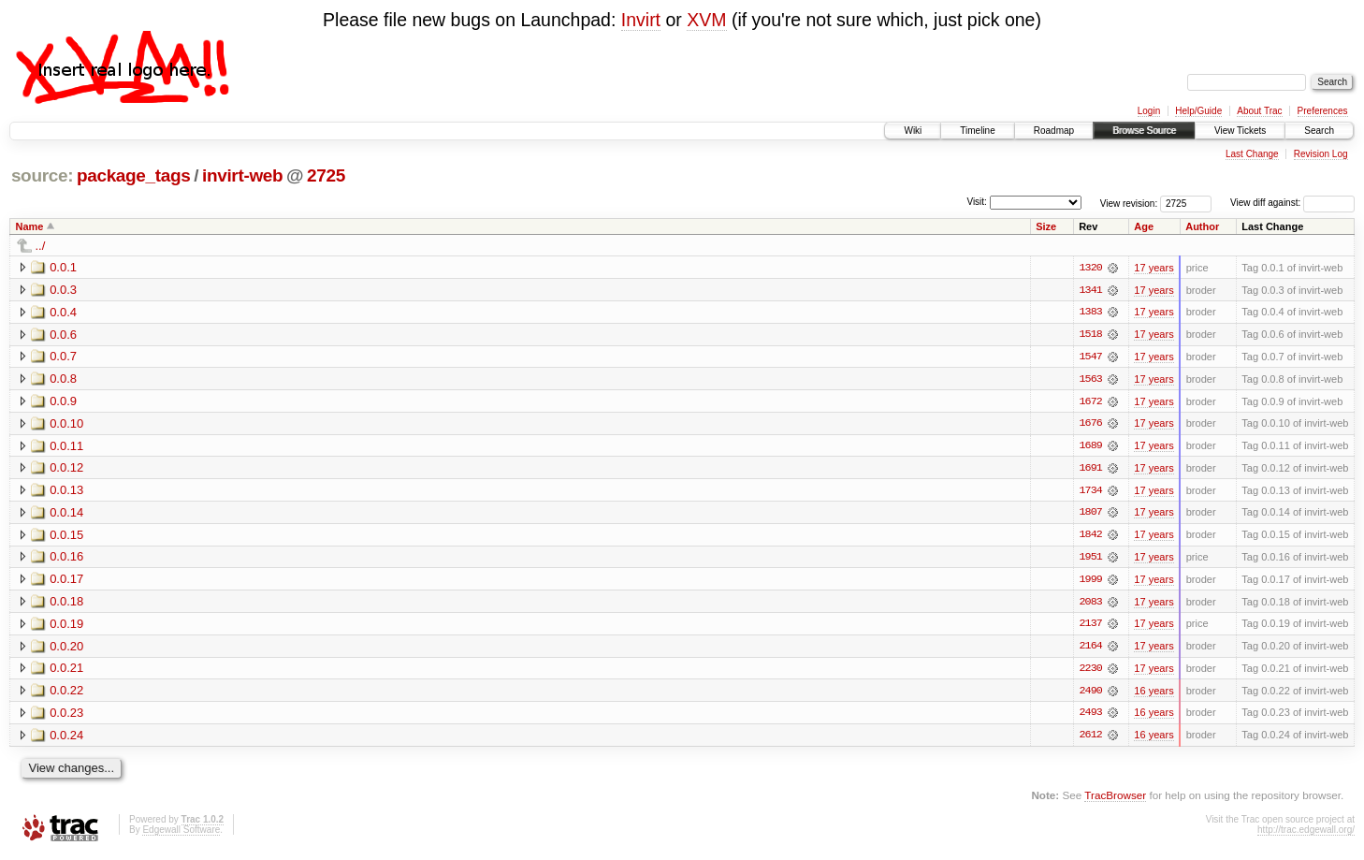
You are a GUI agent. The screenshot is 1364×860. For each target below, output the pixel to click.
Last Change (1252, 154)
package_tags (134, 175)
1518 (1090, 335)
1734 (1090, 492)
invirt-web (242, 175)
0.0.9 (63, 402)
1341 (1090, 290)
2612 (1090, 739)
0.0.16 (66, 559)
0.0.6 (63, 335)
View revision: (1129, 202)
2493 (1090, 716)
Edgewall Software (181, 834)
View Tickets (1240, 130)
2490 (1090, 694)
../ (41, 246)
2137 (1090, 626)
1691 (1090, 469)
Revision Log (1321, 154)
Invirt (640, 19)
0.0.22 (66, 694)
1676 (1090, 424)
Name (30, 226)
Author (1202, 226)
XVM (706, 19)
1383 (1090, 312)
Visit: (976, 202)
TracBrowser (1115, 800)
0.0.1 (63, 267)
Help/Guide (1198, 111)
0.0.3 (63, 290)
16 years (1153, 694)
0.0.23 (66, 716)
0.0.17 (66, 582)
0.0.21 (66, 671)
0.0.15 (66, 537)
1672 (1090, 402)
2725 (326, 175)
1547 (1090, 357)
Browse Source (1144, 130)
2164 (1090, 649)
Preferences (1323, 111)
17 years (1153, 267)
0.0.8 (63, 379)
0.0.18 (66, 604)
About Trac (1259, 111)
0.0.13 (66, 492)
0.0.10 (66, 424)
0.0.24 (66, 739)
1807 (1090, 514)
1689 (1090, 447)
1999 (1090, 582)
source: (42, 175)
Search (1319, 130)
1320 (1090, 267)
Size (1046, 226)
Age (1144, 226)
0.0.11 (66, 447)
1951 (1090, 559)
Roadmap (1054, 130)
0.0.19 (66, 626)
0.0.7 (63, 357)
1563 (1090, 379)
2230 (1090, 671)
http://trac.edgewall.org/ (1306, 834)
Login (1149, 111)
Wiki (912, 130)
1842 (1090, 537)
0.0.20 (66, 649)
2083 (1090, 604)
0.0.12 (66, 469)
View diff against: (1292, 202)
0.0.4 (63, 312)
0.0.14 (66, 514)
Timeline (977, 130)
